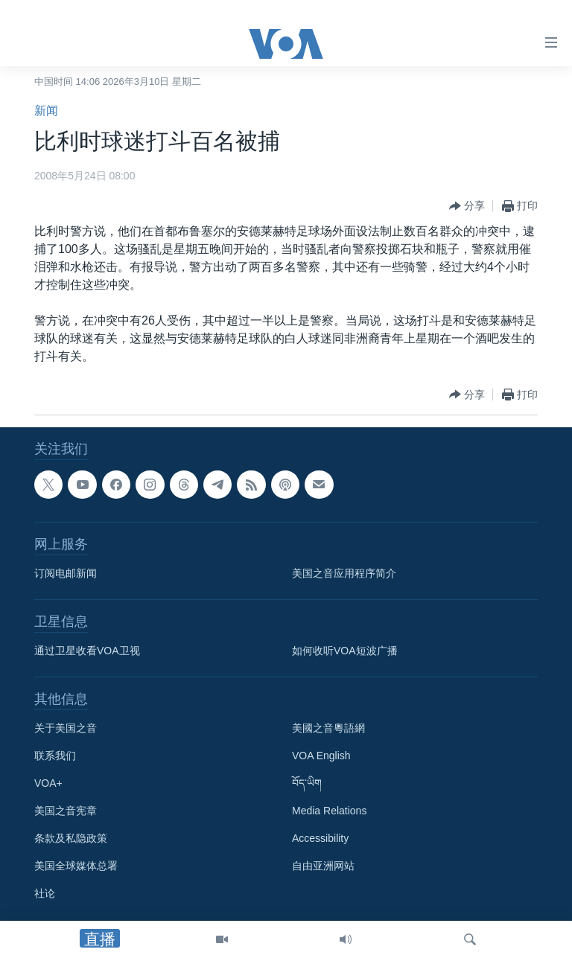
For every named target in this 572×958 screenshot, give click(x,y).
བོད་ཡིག (307, 783)
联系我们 (55, 755)
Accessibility (320, 838)
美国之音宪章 (65, 811)
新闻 (46, 110)
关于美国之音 (65, 728)
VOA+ (48, 783)
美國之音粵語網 (328, 728)
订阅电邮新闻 (65, 573)
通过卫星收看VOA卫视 (87, 651)
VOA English (321, 755)
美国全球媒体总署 (76, 866)
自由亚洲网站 (323, 866)
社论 (44, 893)
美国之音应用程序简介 (344, 573)
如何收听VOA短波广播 (345, 651)
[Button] (467, 206)
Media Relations (329, 811)
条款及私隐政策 (70, 838)
